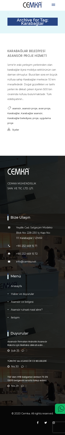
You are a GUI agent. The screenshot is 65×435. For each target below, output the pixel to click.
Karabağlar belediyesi (19, 118)
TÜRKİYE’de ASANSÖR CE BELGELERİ (27, 361)
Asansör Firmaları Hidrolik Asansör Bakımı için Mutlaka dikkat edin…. (27, 343)
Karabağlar (13, 113)
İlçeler (15, 129)
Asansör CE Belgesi (22, 301)
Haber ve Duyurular (22, 294)
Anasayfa (16, 286)
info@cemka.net (26, 261)
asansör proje (29, 108)
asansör (16, 108)
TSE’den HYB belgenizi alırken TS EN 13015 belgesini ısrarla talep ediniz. (27, 378)
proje (35, 118)
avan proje (44, 108)
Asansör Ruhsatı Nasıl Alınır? (27, 309)
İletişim (15, 317)
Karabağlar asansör (31, 113)
